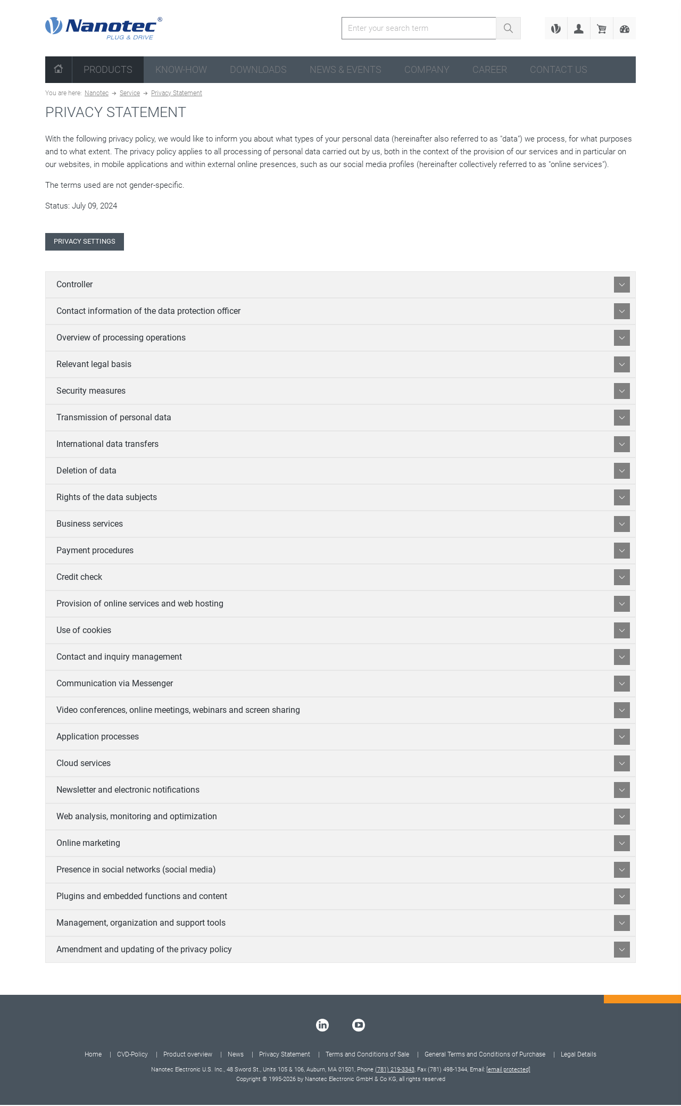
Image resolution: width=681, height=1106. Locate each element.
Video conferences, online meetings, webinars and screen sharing (343, 711)
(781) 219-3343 (394, 1070)
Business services (343, 525)
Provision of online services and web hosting (343, 605)
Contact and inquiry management (343, 658)
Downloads (258, 69)
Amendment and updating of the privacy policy (343, 951)
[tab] (340, 285)
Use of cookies (343, 631)
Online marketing (343, 844)
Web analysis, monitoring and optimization (343, 818)
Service (130, 93)
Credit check (343, 578)
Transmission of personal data (343, 419)
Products (108, 69)
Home (93, 1055)
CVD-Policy (132, 1055)
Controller (343, 286)
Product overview (187, 1055)
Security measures (343, 392)
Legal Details (578, 1055)
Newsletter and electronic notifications (343, 791)
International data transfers (343, 445)
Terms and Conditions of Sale (367, 1055)
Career (489, 69)
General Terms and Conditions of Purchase (485, 1055)
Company (427, 69)
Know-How (181, 69)
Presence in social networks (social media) (343, 871)
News (236, 1055)
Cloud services (343, 764)
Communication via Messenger (343, 685)
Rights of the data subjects (343, 498)
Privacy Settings (89, 242)
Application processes (343, 738)
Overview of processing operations (343, 339)
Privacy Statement (176, 93)
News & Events (345, 69)
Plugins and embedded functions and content (343, 897)
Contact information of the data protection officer (343, 312)
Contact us (558, 69)
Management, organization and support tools (343, 924)
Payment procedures (343, 552)
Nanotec (97, 93)
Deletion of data (343, 472)
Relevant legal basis (343, 365)
